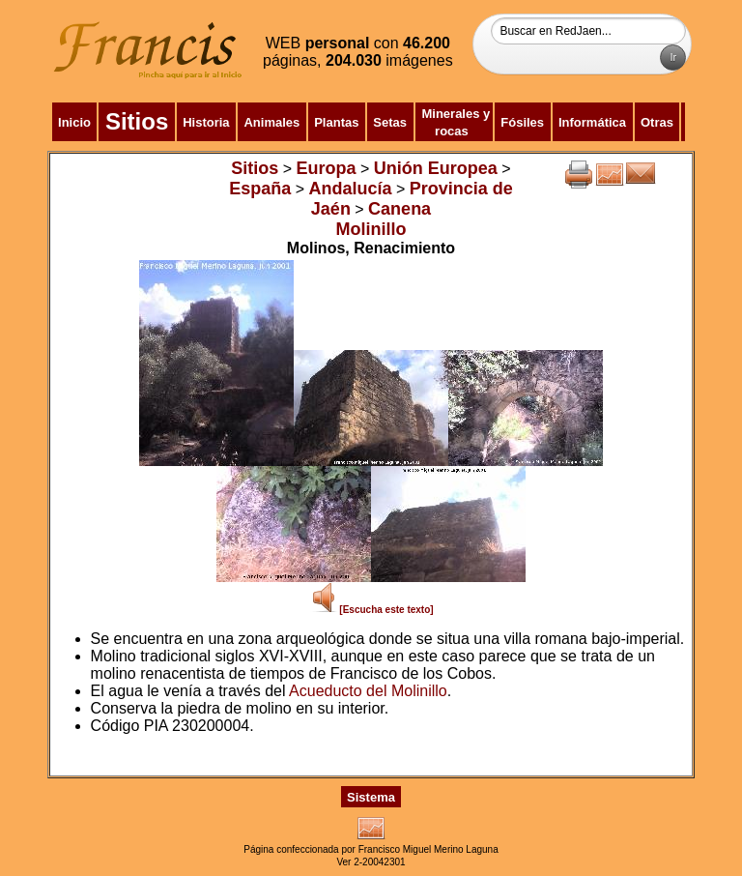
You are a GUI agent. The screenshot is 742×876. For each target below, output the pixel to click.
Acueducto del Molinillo (368, 691)
